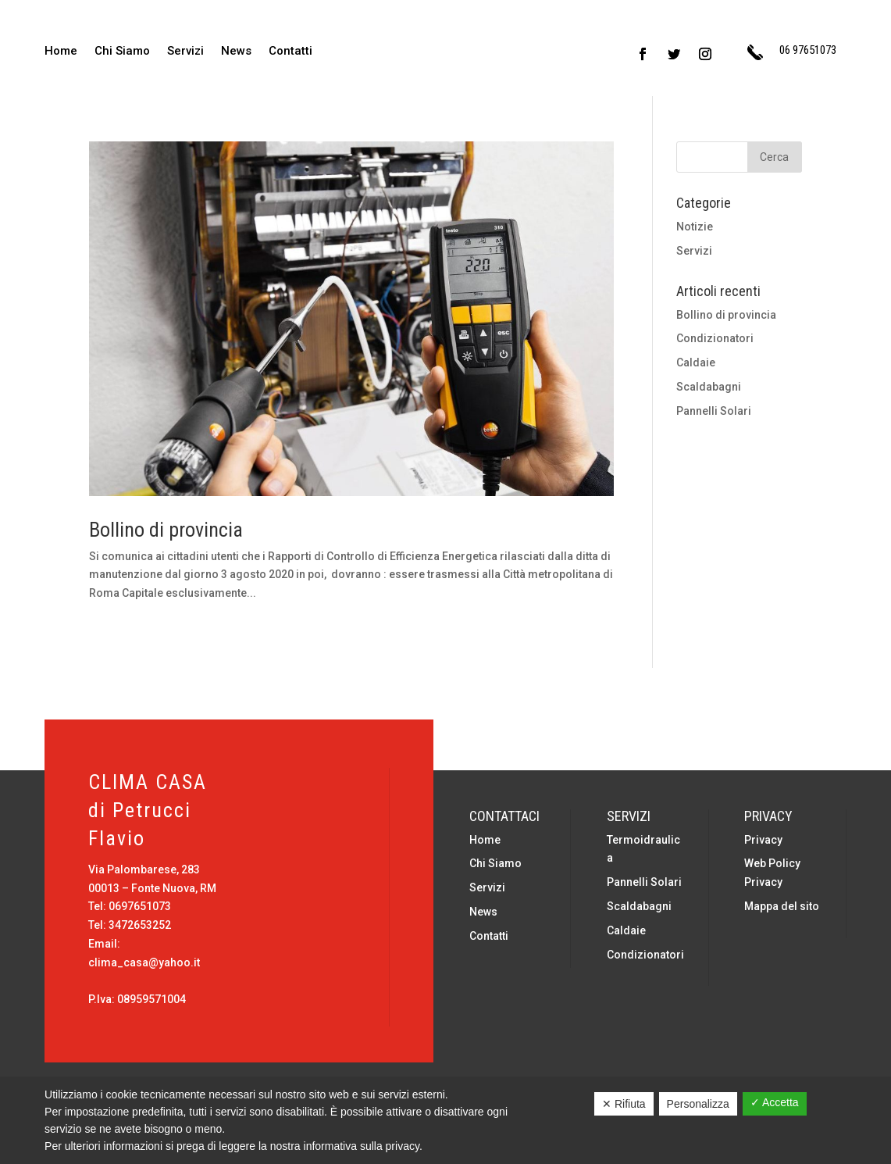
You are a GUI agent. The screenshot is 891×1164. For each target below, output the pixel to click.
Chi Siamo (122, 51)
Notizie (694, 226)
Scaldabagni (708, 386)
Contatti (290, 51)
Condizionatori (715, 338)
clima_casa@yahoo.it (144, 962)
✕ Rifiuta (624, 1104)
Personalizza (698, 1104)
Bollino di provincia (166, 529)
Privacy (763, 840)
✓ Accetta (774, 1102)
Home (61, 51)
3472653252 (140, 925)
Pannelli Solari (713, 411)
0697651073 (140, 906)
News (236, 51)
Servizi (185, 51)
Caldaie (695, 362)
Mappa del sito (781, 906)
